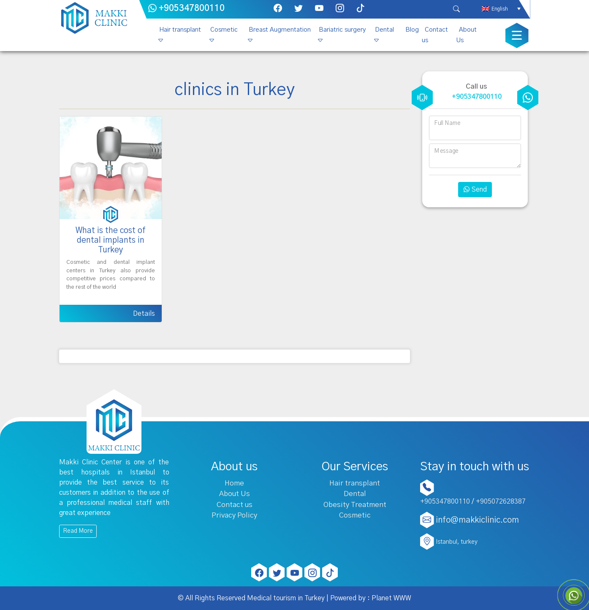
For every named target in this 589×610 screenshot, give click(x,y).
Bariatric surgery (342, 30)
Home (234, 483)
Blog (412, 30)
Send (475, 189)
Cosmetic (224, 30)
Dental (384, 30)
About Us (466, 35)
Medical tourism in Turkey (286, 598)
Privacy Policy (234, 515)
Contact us (435, 35)
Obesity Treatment (354, 504)
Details (144, 313)
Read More (78, 531)
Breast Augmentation (280, 30)
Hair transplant (180, 30)
